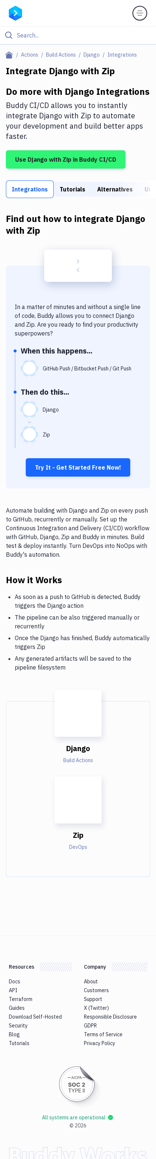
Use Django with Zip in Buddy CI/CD (65, 159)
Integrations (30, 189)
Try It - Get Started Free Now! (78, 467)
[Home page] (10, 54)
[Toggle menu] (139, 13)
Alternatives (115, 189)
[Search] (84, 35)
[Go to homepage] (15, 12)
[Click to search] (78, 35)
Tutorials (72, 189)
